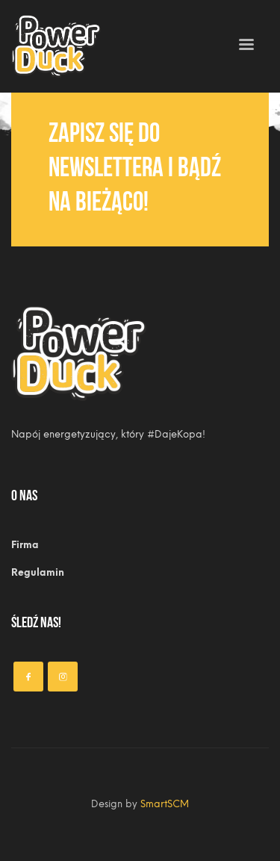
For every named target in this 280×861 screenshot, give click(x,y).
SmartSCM (164, 803)
